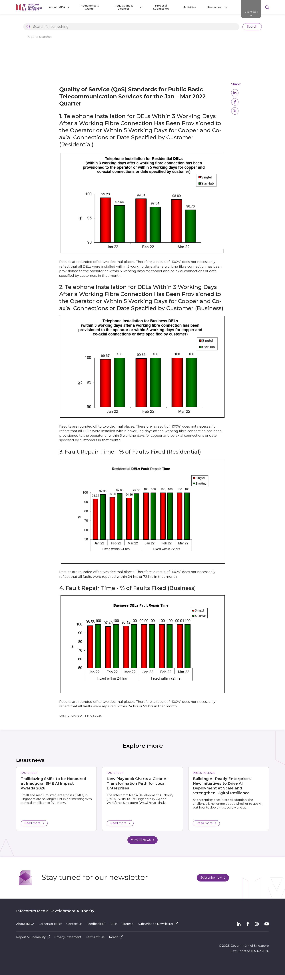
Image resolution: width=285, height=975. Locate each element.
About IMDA (25, 924)
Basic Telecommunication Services (39, 26)
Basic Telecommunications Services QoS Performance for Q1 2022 (113, 26)
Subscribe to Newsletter (158, 924)
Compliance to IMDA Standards (208, 20)
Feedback (96, 924)
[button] (234, 92)
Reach (116, 937)
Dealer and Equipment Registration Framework (149, 20)
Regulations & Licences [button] (124, 7)
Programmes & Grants (89, 7)
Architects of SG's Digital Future (37, 20)
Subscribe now (212, 877)
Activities (190, 7)
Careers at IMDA (50, 924)
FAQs (113, 924)
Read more (34, 823)
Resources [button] (214, 7)
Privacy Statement (67, 937)
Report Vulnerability (33, 937)
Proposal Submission (161, 7)
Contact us (74, 924)
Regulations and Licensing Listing (88, 20)
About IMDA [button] (57, 7)
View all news (142, 840)
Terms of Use (95, 937)
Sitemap (128, 924)
